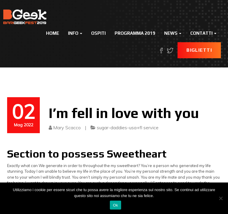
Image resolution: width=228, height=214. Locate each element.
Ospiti (98, 33)
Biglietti (199, 50)
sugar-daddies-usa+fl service (128, 127)
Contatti (203, 33)
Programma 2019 (135, 33)
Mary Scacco (67, 127)
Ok (115, 205)
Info (75, 33)
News (172, 33)
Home (52, 33)
